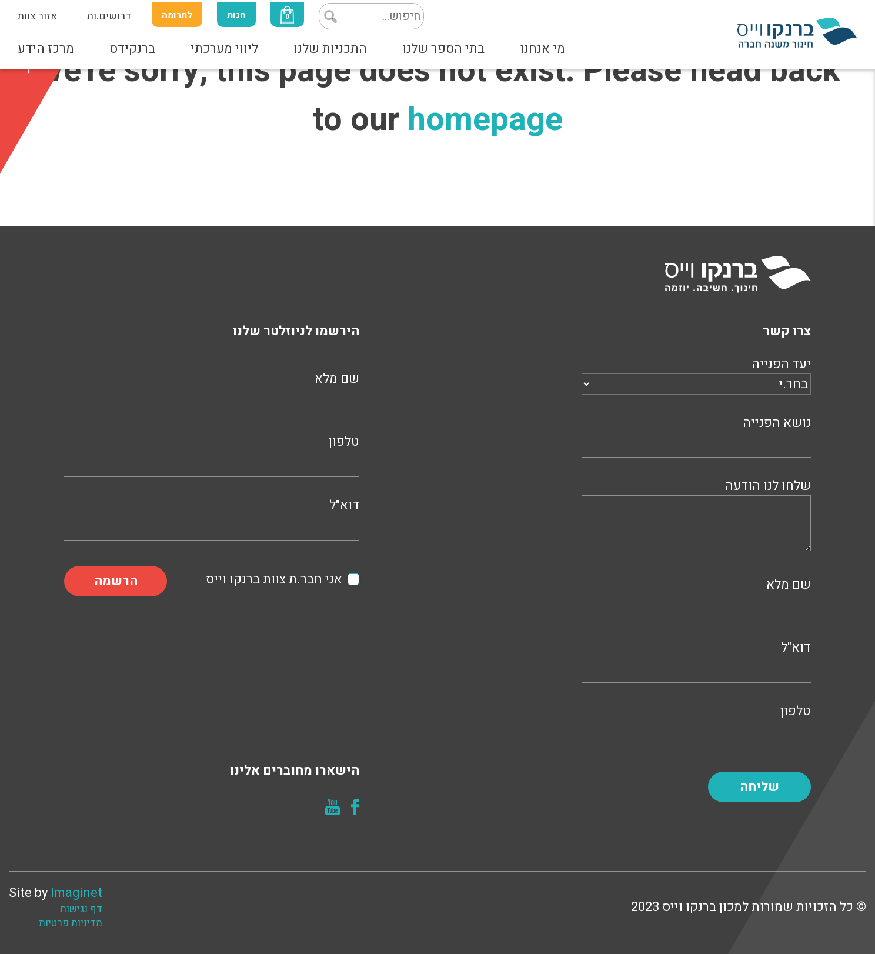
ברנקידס (132, 48)
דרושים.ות (109, 16)
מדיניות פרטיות (70, 923)
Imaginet (76, 892)
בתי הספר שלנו (443, 48)
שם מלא (696, 597)
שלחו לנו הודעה (696, 516)
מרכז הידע (46, 48)
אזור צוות (38, 16)
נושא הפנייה (696, 435)
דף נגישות (81, 909)
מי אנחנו (542, 48)
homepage (485, 120)
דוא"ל (696, 660)
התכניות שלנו (330, 48)
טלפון (696, 723)
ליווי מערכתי (224, 48)
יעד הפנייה (696, 374)
